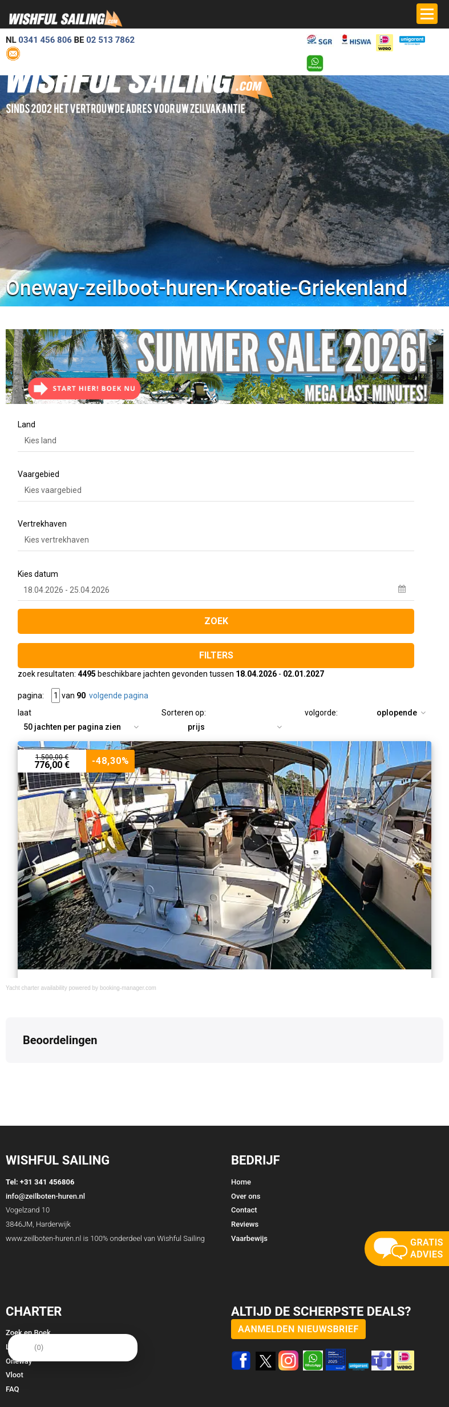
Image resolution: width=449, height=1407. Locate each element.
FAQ (12, 1389)
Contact (244, 1210)
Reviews (244, 1224)
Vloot (14, 1374)
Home (241, 1182)
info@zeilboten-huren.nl (45, 1196)
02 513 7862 (110, 40)
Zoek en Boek (28, 1332)
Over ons (245, 1196)
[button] (9, 1074)
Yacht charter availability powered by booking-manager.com (81, 988)
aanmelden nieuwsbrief (298, 1329)
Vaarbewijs (249, 1238)
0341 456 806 (45, 40)
